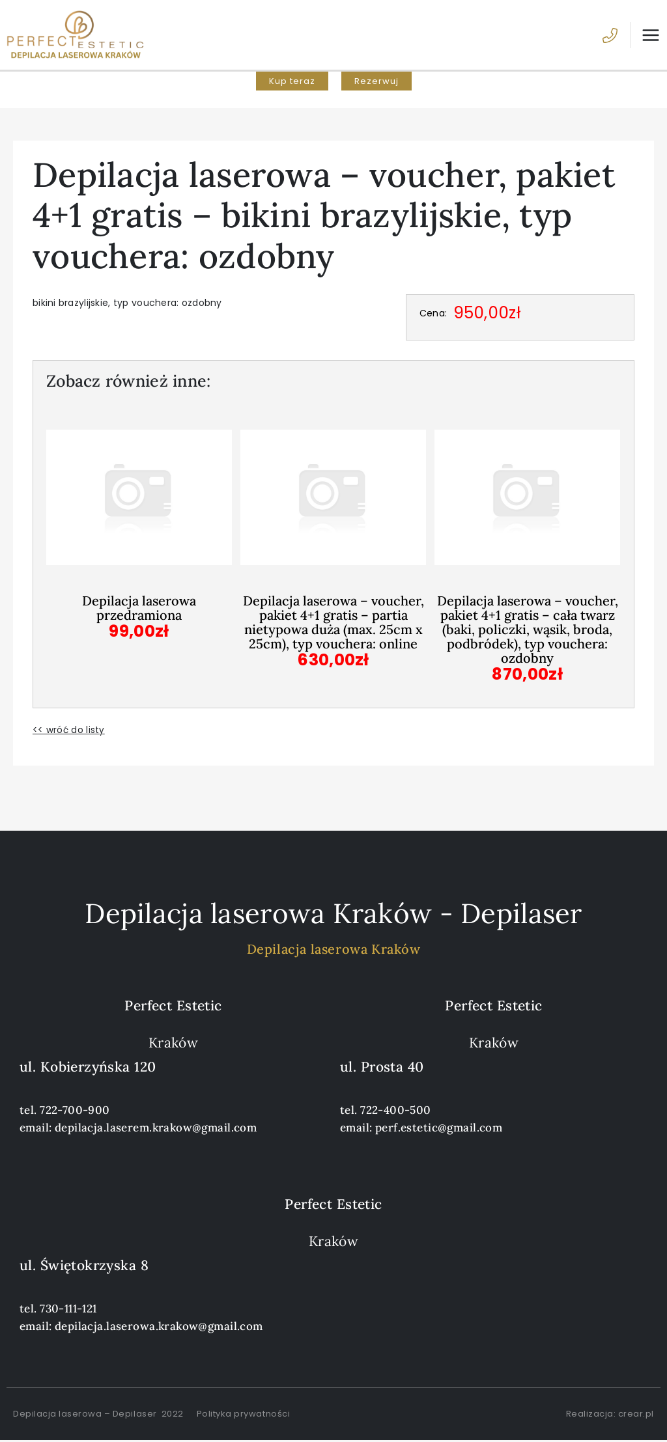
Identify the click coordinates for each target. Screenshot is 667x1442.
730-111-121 (68, 1310)
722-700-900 (75, 1111)
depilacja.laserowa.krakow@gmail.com (159, 1327)
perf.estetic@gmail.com (438, 1129)
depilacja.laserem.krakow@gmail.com (156, 1129)
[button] (292, 84)
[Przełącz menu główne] (645, 36)
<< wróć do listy (69, 731)
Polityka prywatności (243, 1415)
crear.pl (636, 1415)
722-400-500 (395, 1111)
